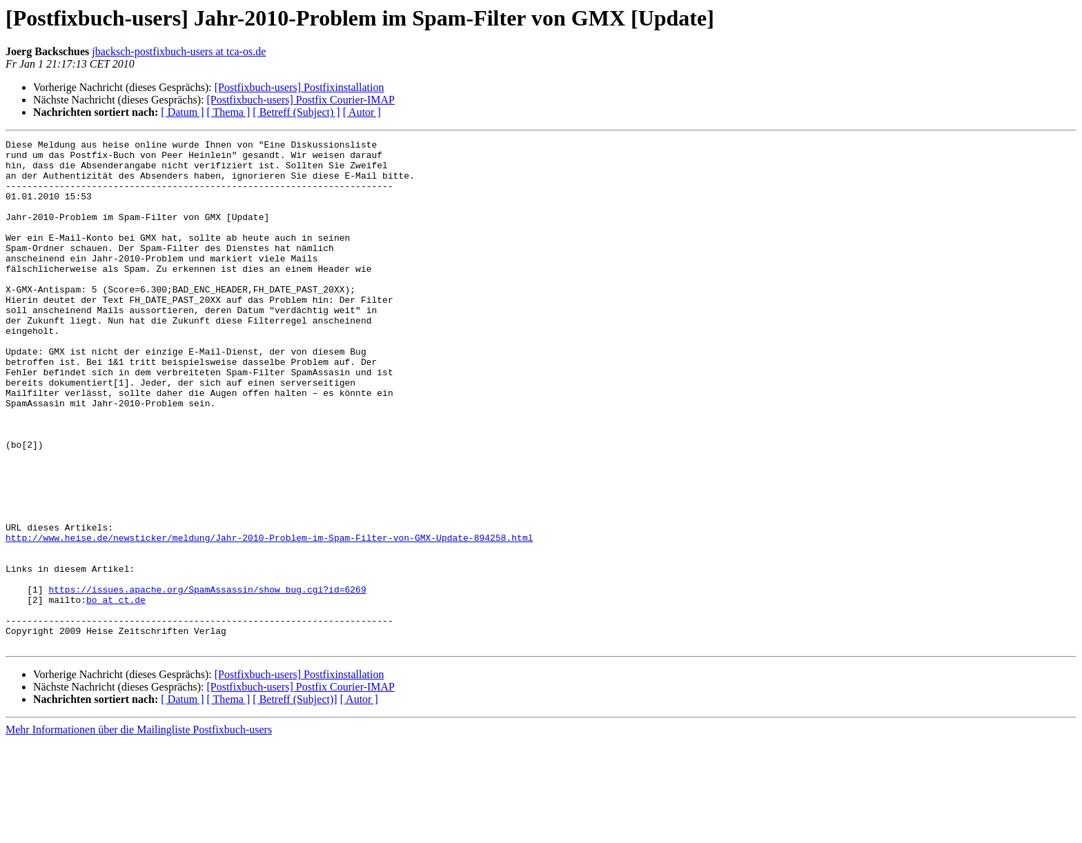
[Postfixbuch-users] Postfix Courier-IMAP (300, 100)
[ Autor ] (362, 112)
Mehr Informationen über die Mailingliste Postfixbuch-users (139, 831)
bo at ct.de (116, 692)
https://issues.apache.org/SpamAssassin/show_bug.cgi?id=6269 (207, 680)
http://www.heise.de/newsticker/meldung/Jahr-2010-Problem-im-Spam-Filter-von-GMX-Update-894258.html (269, 618)
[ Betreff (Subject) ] (296, 112)
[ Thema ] (228, 112)
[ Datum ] (182, 112)
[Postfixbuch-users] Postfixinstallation (299, 87)
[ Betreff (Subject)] (295, 800)
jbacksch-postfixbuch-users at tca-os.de (179, 51)
